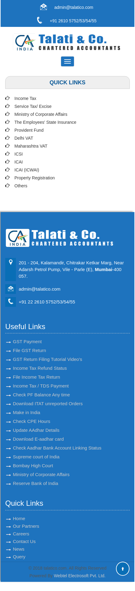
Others (20, 185)
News (19, 542)
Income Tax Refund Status (40, 361)
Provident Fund (29, 130)
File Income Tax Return (36, 370)
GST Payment (27, 334)
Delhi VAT (23, 138)
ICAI (18, 162)
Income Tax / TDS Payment (41, 378)
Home (19, 511)
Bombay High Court (33, 458)
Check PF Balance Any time (41, 387)
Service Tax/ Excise (33, 106)
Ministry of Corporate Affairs (40, 114)
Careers (21, 526)
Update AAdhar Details (36, 423)
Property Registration (34, 177)
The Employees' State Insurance (45, 122)
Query (19, 549)
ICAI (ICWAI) (26, 169)
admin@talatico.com (73, 7)
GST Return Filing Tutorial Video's (47, 352)
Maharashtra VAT (31, 146)
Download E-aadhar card (38, 432)
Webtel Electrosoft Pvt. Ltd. (80, 575)
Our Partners (26, 519)
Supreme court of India (36, 449)
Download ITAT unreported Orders (48, 396)
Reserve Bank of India (35, 476)
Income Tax (25, 98)
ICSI (18, 154)
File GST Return (29, 343)
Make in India (26, 405)
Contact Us (24, 534)
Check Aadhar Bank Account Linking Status (57, 440)
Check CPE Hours (31, 414)
